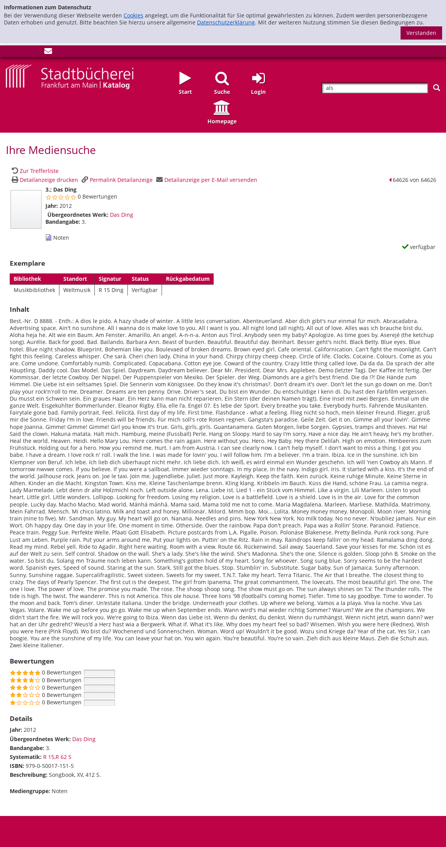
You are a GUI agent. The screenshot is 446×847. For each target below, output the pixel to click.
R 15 (48, 757)
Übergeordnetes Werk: (77, 214)
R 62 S (63, 757)
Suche (222, 91)
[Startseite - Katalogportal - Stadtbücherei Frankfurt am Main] (69, 76)
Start (185, 91)
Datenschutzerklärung (226, 22)
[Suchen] (436, 88)
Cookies (133, 15)
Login (258, 91)
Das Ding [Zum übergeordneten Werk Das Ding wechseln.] (121, 214)
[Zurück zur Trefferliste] (34, 171)
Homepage (222, 121)
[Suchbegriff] (374, 88)
